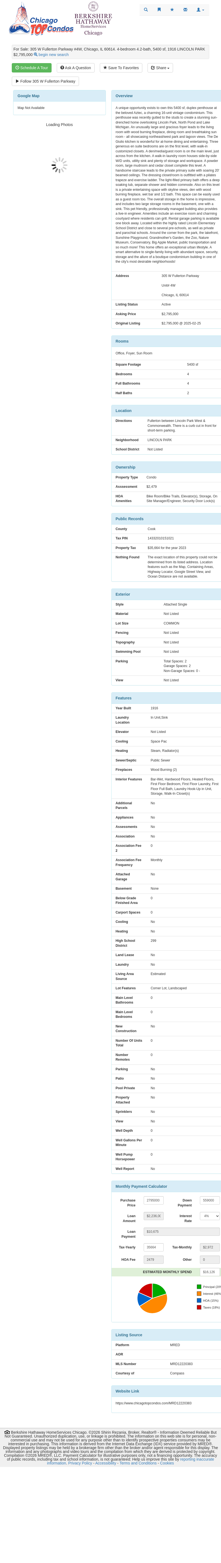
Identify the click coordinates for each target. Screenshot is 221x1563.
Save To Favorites (121, 68)
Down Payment (185, 1202)
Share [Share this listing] (160, 68)
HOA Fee (128, 1260)
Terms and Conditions (138, 1463)
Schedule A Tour (31, 68)
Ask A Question (75, 68)
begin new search (54, 54)
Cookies (167, 1463)
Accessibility (105, 1463)
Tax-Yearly (127, 1247)
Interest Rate (186, 1218)
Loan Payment (128, 1234)
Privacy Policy (80, 1463)
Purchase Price (127, 1202)
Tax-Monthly (182, 1247)
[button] (200, 10)
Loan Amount (129, 1218)
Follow (45, 81)
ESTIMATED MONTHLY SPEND (167, 1272)
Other (187, 1260)
